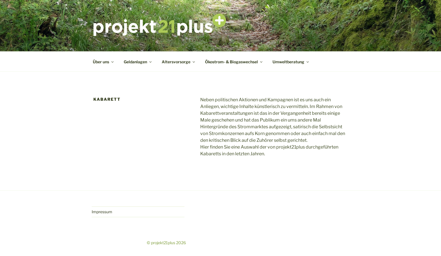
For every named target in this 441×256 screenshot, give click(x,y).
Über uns (103, 61)
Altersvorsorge (179, 61)
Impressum (102, 211)
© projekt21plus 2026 (166, 242)
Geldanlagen (138, 61)
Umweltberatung (291, 61)
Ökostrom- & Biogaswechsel (234, 61)
